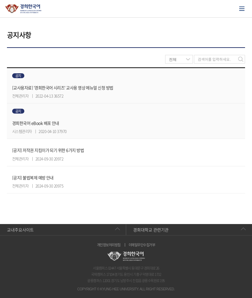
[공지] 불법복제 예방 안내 (33, 178)
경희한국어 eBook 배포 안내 (35, 123)
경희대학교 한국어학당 (23, 8)
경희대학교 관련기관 (151, 230)
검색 (241, 59)
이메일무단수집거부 (142, 245)
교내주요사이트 (20, 230)
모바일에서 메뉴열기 (242, 9)
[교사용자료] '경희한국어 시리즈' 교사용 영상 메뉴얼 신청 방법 (62, 88)
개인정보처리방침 (109, 245)
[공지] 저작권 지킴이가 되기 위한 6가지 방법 (48, 150)
